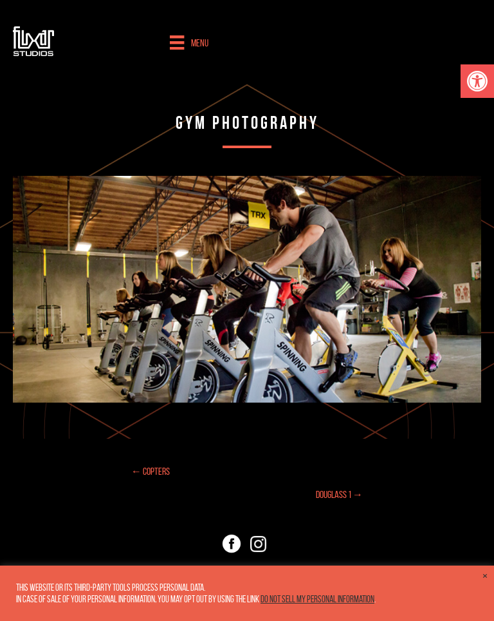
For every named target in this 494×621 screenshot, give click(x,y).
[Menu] (189, 42)
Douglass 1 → (339, 494)
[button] (477, 81)
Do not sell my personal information (317, 599)
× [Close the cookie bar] (485, 576)
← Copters (150, 471)
